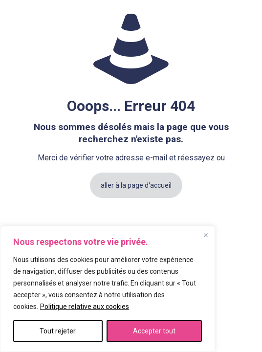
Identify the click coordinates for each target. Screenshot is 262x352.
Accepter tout (154, 331)
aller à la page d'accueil (136, 185)
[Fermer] (205, 235)
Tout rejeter (58, 331)
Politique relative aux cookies (84, 306)
